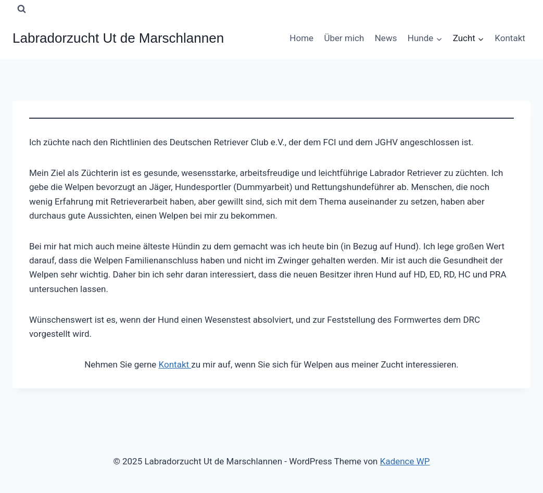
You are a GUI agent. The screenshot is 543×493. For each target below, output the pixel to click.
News (386, 38)
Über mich (344, 38)
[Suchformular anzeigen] (21, 9)
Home (301, 38)
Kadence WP (405, 461)
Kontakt (510, 38)
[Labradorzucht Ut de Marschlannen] (118, 38)
